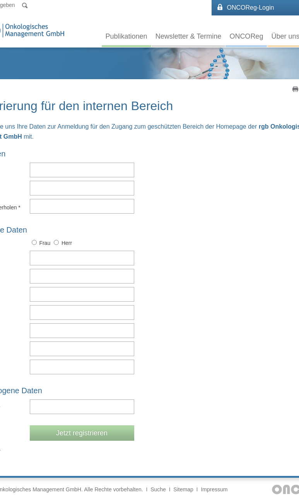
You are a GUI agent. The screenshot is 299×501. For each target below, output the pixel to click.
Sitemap (183, 489)
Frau (44, 243)
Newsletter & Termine (188, 36)
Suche (158, 489)
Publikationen (126, 36)
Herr (67, 243)
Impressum (214, 489)
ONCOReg (246, 36)
